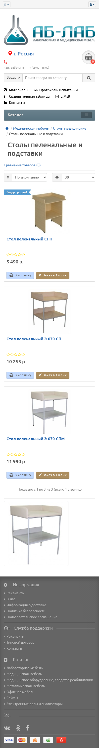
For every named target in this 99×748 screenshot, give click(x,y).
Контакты (14, 103)
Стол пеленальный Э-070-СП (33, 339)
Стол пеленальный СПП (29, 239)
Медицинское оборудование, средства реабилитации (48, 680)
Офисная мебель (19, 692)
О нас (9, 599)
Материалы (16, 90)
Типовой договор (19, 642)
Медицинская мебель (23, 674)
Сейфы (11, 698)
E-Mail (62, 96)
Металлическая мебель (24, 686)
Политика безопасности (24, 611)
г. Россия (20, 53)
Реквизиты (14, 593)
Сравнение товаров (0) (22, 165)
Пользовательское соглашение (30, 617)
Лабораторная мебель (23, 668)
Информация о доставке (25, 605)
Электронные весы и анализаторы (33, 704)
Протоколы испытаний (56, 90)
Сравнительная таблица (27, 96)
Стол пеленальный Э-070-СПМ (35, 439)
